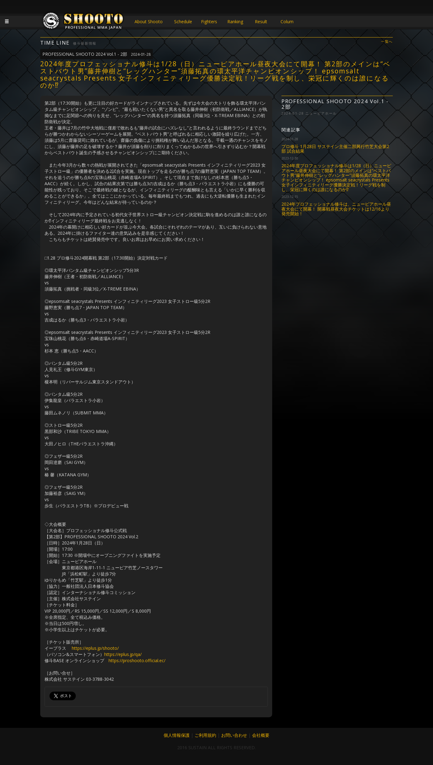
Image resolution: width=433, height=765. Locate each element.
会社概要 (260, 735)
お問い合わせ (234, 735)
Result (261, 21)
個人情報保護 (177, 735)
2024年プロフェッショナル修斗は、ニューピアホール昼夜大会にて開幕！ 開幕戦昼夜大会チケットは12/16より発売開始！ (336, 208)
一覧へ (387, 41)
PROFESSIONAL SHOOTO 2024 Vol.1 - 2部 (96, 54)
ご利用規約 (205, 735)
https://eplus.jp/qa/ (123, 654)
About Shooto (149, 21)
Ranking (235, 21)
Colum (287, 21)
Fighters (209, 21)
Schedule (183, 21)
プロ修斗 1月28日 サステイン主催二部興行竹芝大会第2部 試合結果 (335, 148)
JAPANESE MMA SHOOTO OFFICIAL (83, 22)
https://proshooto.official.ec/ (137, 660)
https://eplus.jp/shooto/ (95, 648)
